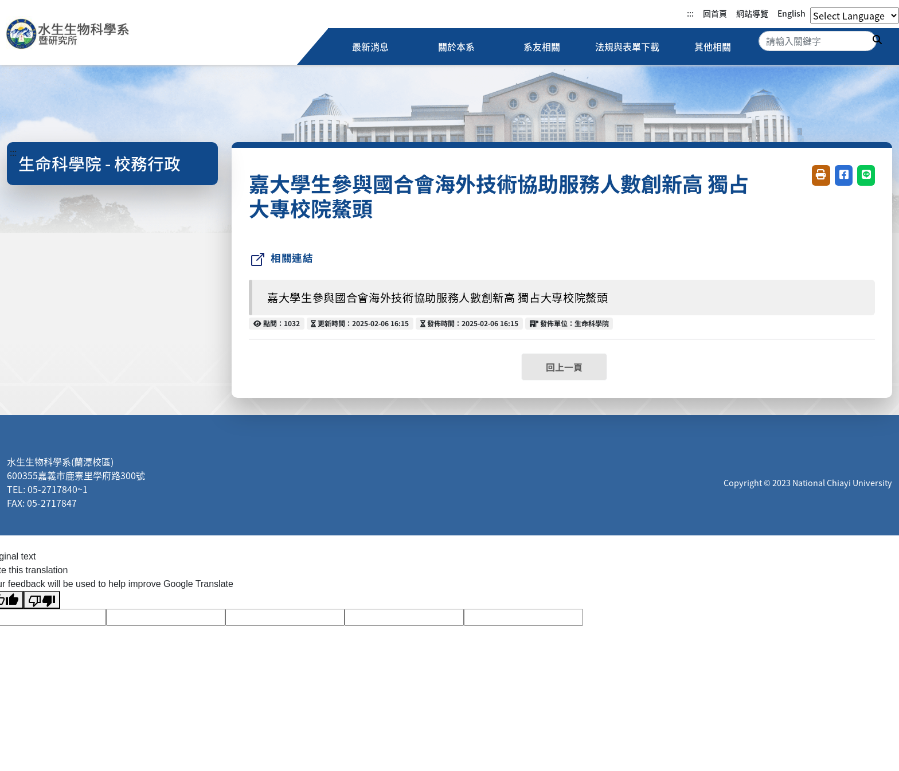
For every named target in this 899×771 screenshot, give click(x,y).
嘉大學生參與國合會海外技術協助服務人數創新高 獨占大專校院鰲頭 (437, 297)
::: (690, 13)
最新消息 (371, 46)
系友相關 (541, 46)
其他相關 (712, 46)
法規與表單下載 (627, 46)
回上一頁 (564, 367)
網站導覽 (752, 13)
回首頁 (715, 13)
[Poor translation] (42, 600)
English (791, 13)
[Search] (818, 41)
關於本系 (456, 46)
